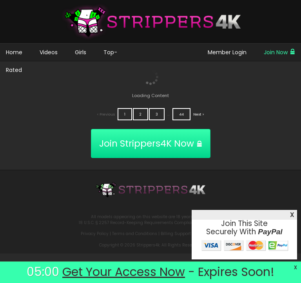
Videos (49, 52)
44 (181, 114)
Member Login (227, 52)
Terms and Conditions (134, 234)
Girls (80, 52)
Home (14, 52)
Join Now (279, 52)
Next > (198, 114)
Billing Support (176, 234)
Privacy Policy (95, 234)
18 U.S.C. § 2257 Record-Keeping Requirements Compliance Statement (150, 223)
